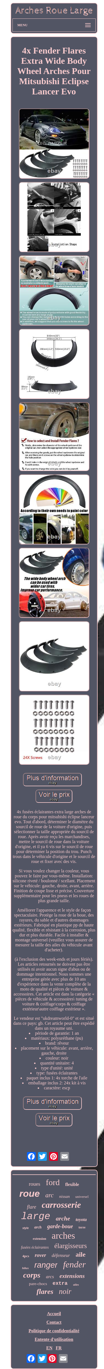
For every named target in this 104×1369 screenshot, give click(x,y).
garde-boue (60, 1226)
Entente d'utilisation (54, 1339)
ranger (46, 1265)
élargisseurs (70, 1245)
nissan (64, 1196)
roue (29, 1193)
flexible (72, 1184)
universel (82, 1197)
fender (74, 1264)
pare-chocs (38, 1283)
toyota (81, 1219)
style (25, 1228)
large (35, 1216)
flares (45, 1292)
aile (80, 1254)
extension (39, 1239)
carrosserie (61, 1205)
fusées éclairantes (35, 1247)
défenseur (61, 1255)
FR (59, 1348)
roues (34, 1184)
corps (31, 1275)
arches (63, 1236)
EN (49, 1348)
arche (63, 1218)
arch (37, 1227)
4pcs (25, 1256)
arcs (50, 1276)
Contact (53, 1322)
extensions (72, 1276)
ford (53, 1182)
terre (81, 1227)
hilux (25, 1268)
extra (60, 1283)
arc (49, 1195)
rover (40, 1255)
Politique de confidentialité (54, 1330)
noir (65, 1291)
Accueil (54, 1313)
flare (31, 1207)
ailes (76, 1284)
